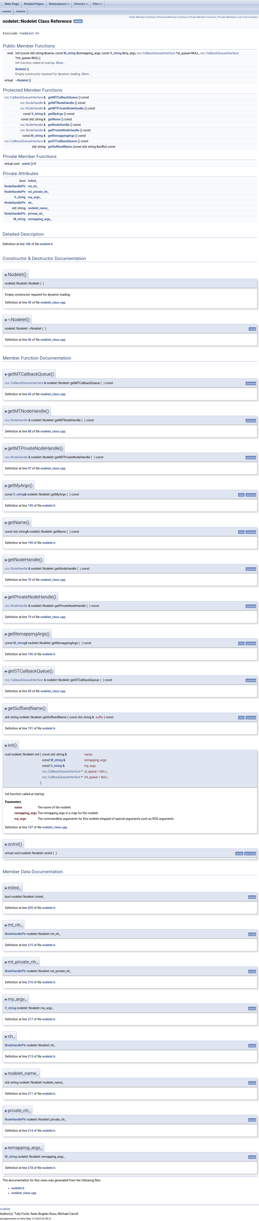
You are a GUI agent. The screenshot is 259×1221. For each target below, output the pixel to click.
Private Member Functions (202, 17)
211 (30, 1093)
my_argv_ (34, 197)
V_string (116, 53)
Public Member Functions (142, 17)
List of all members (248, 17)
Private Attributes (227, 17)
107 (30, 827)
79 (29, 617)
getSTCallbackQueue (62, 141)
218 (30, 1168)
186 (28, 244)
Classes (81, 3)
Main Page (12, 3)
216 (30, 982)
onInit (26, 163)
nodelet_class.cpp (53, 302)
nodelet (6, 11)
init (17, 53)
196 (30, 654)
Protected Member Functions (172, 17)
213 (30, 1056)
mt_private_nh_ (38, 191)
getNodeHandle (58, 124)
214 (30, 1130)
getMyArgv (55, 114)
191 (30, 728)
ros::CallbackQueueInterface (156, 53)
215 (30, 945)
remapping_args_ (40, 219)
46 (29, 339)
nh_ (30, 202)
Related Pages (34, 3)
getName (54, 119)
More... (61, 63)
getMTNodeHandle (61, 103)
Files (97, 3)
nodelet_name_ (38, 208)
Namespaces (59, 3)
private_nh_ (36, 213)
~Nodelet (21, 80)
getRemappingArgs (61, 135)
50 (29, 691)
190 (30, 543)
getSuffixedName (60, 146)
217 (30, 1019)
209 (30, 908)
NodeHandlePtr (15, 186)
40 (29, 302)
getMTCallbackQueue (63, 97)
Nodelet (20, 11)
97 (29, 468)
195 (30, 505)
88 (29, 431)
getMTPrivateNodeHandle (66, 108)
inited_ (32, 181)
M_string (70, 53)
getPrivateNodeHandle (63, 130)
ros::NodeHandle (31, 103)
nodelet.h (29, 33)
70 (29, 580)
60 (29, 394)
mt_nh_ (33, 186)
